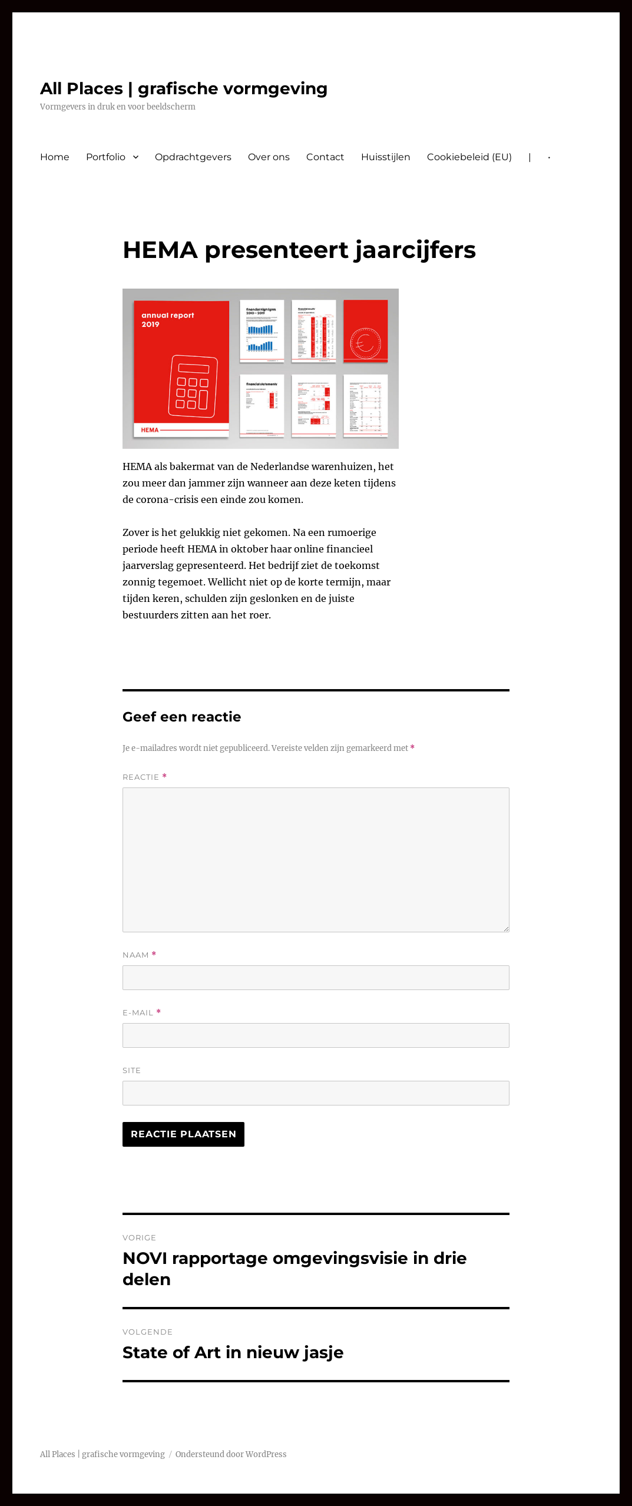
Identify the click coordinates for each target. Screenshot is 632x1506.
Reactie (145, 777)
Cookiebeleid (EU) (469, 157)
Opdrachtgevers (193, 157)
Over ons (269, 157)
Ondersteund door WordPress (231, 1454)
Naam (140, 955)
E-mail (142, 1013)
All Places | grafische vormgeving (184, 88)
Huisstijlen (386, 157)
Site (132, 1070)
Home (55, 157)
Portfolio (105, 157)
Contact (325, 157)
